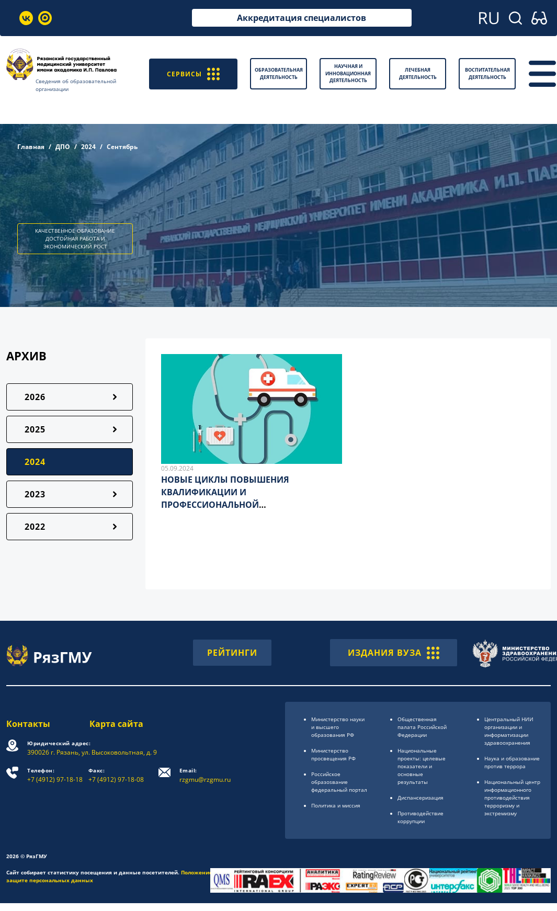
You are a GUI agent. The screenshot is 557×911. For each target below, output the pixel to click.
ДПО (62, 146)
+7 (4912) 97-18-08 (116, 775)
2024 (88, 146)
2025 (35, 429)
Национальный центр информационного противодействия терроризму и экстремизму (512, 797)
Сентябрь (122, 146)
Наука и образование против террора (512, 762)
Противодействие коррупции (420, 817)
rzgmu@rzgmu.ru (205, 775)
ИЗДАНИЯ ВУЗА (393, 652)
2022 (35, 526)
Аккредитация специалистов (301, 18)
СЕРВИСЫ (193, 73)
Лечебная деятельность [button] (418, 73)
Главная (30, 146)
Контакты (28, 724)
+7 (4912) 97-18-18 (55, 775)
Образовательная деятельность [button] (279, 73)
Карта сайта (116, 724)
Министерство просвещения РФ (333, 754)
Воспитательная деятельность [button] (487, 73)
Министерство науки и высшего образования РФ (338, 726)
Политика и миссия (335, 805)
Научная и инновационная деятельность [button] (348, 73)
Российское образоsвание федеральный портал (339, 781)
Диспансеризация (420, 797)
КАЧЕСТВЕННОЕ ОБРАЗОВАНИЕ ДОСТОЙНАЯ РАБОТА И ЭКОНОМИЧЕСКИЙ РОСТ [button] (75, 238)
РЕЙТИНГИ (232, 652)
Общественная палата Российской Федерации (422, 726)
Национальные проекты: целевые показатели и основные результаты (421, 766)
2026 (35, 397)
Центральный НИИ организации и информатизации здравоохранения (508, 730)
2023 (35, 494)
